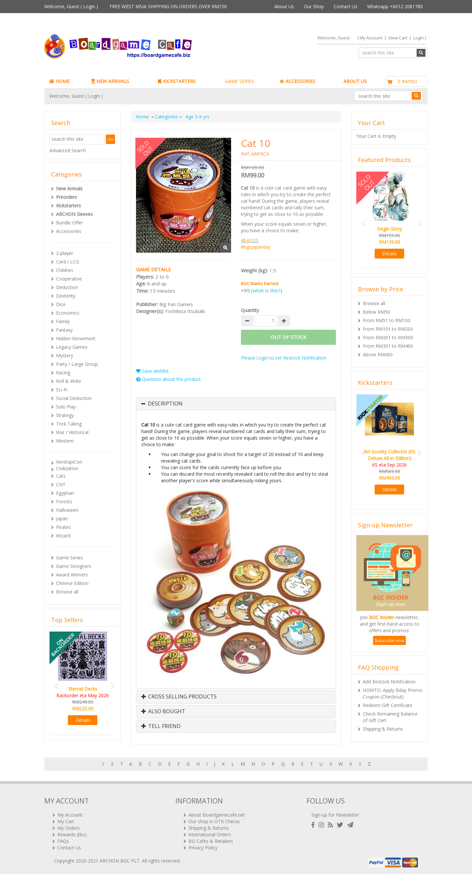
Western (65, 441)
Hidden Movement (75, 338)
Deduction (67, 287)
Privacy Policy (202, 847)
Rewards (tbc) (72, 834)
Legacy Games (72, 347)
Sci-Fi (61, 389)
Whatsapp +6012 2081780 (395, 6)
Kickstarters (68, 205)
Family (63, 321)
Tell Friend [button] (161, 726)
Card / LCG (67, 262)
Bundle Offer (69, 222)
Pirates (63, 527)
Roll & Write (68, 381)
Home (142, 117)
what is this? (267, 290)
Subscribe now (389, 640)
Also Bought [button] (163, 712)
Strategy (65, 415)
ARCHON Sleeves (74, 214)
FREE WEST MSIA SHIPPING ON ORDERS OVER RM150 (168, 6)
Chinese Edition (72, 583)
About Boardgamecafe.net (216, 815)
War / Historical (72, 432)
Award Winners (72, 575)
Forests (64, 501)
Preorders (66, 197)
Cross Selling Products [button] (179, 697)
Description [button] (165, 404)
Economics (67, 313)
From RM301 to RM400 (388, 346)
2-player (64, 253)
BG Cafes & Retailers (210, 841)
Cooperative (69, 279)
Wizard (63, 535)
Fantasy (64, 330)
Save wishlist (152, 371)
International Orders (209, 834)
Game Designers (73, 566)
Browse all (67, 592)
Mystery (64, 355)
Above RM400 (378, 354)
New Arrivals (69, 188)
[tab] (236, 404)
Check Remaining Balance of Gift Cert (390, 717)
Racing (63, 372)
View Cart (397, 38)
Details (82, 720)
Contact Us (345, 6)
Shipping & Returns (383, 729)
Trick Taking (69, 424)
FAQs (63, 841)
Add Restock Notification (389, 681)
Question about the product (168, 379)
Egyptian (65, 493)
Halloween (67, 510)
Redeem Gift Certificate (387, 705)
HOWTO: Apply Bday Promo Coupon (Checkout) (393, 693)
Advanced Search (67, 150)
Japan (62, 518)
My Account (371, 38)
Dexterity (65, 296)
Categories (166, 117)
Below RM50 (376, 312)
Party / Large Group (77, 364)
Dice (61, 304)
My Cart (65, 821)
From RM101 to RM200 (388, 329)
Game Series (69, 557)
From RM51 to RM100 (386, 320)
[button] (54, 682)
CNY (60, 484)
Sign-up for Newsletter (335, 815)
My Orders (68, 828)
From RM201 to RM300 (388, 337)
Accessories (68, 231)
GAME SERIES (239, 81)
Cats (61, 476)
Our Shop (314, 6)
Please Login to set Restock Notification (283, 358)
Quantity (250, 310)
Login (89, 6)
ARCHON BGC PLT (120, 861)
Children (64, 270)
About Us (284, 6)
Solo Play (66, 407)
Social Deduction (74, 398)
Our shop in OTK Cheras (214, 821)
